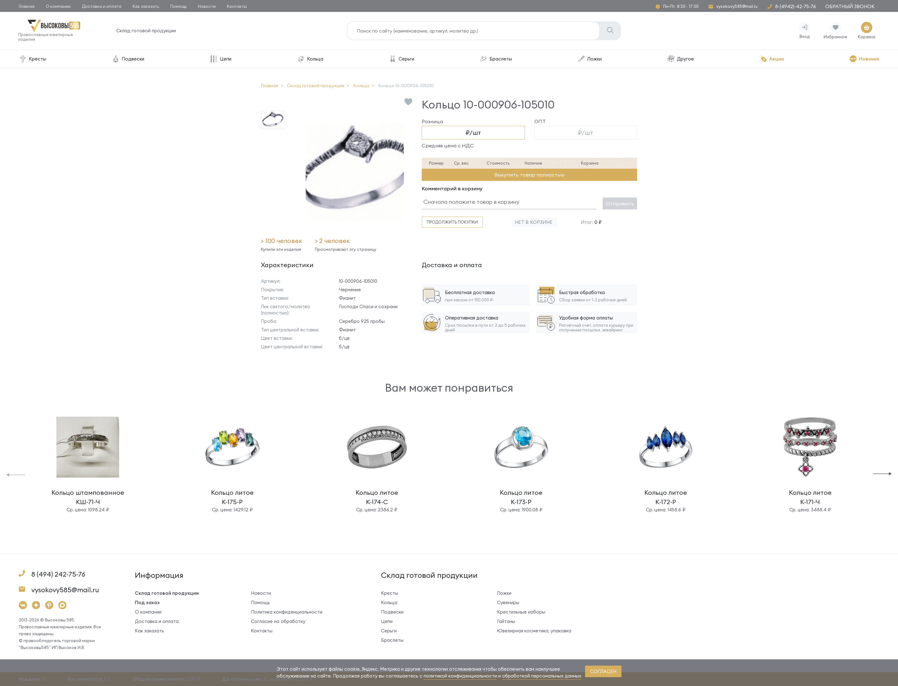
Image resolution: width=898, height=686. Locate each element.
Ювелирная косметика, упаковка (534, 631)
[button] (15, 474)
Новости (207, 6)
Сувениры (508, 603)
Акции (771, 59)
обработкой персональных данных (541, 676)
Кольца (310, 59)
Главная (26, 6)
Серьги (401, 59)
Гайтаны (506, 622)
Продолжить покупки (452, 222)
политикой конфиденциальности (460, 676)
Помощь (178, 6)
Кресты (32, 59)
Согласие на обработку (278, 622)
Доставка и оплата (101, 6)
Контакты (237, 6)
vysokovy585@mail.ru (737, 6)
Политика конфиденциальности (286, 612)
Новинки (864, 59)
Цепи (220, 59)
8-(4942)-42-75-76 (795, 6)
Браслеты (495, 59)
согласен (603, 671)
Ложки (589, 59)
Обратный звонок (849, 6)
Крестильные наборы (521, 612)
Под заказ (147, 603)
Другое (680, 59)
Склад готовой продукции (147, 31)
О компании (58, 6)
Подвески (127, 59)
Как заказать (146, 6)
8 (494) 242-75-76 (58, 574)
